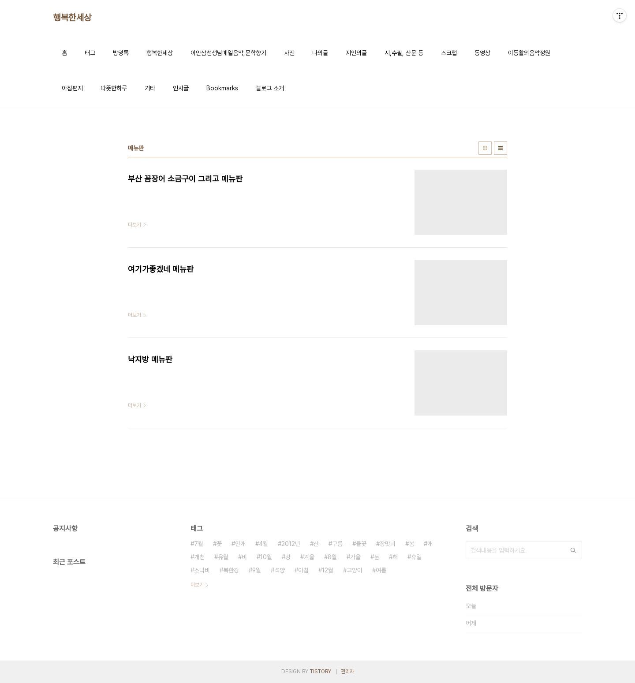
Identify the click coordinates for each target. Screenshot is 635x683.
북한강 (231, 570)
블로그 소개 (270, 88)
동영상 (482, 52)
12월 (327, 570)
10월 (266, 557)
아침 (303, 570)
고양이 (354, 570)
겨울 (309, 557)
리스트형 (500, 148)
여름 (381, 570)
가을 (355, 557)
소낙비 (202, 570)
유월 (223, 557)
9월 (256, 570)
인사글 (181, 88)
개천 (199, 557)
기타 (150, 88)
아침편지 (72, 88)
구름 (337, 543)
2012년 (290, 543)
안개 (240, 543)
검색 (573, 550)
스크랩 (449, 52)
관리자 (347, 671)
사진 (289, 52)
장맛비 (388, 543)
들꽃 (361, 543)
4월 (263, 543)
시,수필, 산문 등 (404, 52)
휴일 (416, 557)
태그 (90, 52)
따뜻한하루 (114, 88)
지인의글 (356, 52)
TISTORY (320, 671)
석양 (279, 570)
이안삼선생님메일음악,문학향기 (228, 52)
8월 (332, 557)
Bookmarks (222, 88)
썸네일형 (485, 148)
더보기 (197, 585)
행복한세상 (72, 17)
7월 (198, 543)
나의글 (320, 52)
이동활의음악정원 (529, 52)
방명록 (121, 52)
